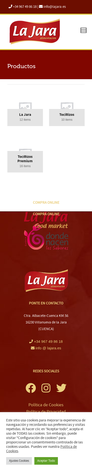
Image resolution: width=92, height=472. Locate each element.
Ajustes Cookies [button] (19, 461)
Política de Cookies (46, 405)
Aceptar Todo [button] (46, 461)
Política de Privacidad (46, 412)
